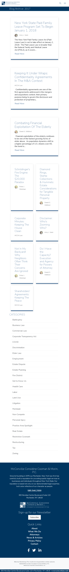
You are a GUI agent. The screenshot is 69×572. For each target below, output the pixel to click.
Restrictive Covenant (21, 436)
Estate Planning (19, 370)
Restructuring (18, 442)
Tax (13, 448)
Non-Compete (18, 414)
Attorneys (34, 534)
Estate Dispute (18, 364)
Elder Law (16, 353)
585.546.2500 (34, 490)
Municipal (16, 409)
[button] (60, 3)
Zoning (15, 453)
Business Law (18, 325)
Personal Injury (18, 420)
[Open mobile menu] (65, 3)
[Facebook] (29, 550)
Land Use (16, 397)
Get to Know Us (19, 381)
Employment (17, 358)
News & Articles (34, 537)
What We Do (34, 531)
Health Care (17, 386)
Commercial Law (19, 330)
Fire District (17, 375)
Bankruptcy (17, 319)
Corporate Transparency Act (24, 336)
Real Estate (17, 431)
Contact (34, 544)
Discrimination (18, 347)
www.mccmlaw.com (60, 571)
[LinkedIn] (39, 550)
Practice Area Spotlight (22, 425)
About (35, 528)
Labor (14, 392)
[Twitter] (34, 550)
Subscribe (34, 517)
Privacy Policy (34, 540)
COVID (15, 342)
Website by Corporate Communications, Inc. (34, 565)
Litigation (16, 403)
